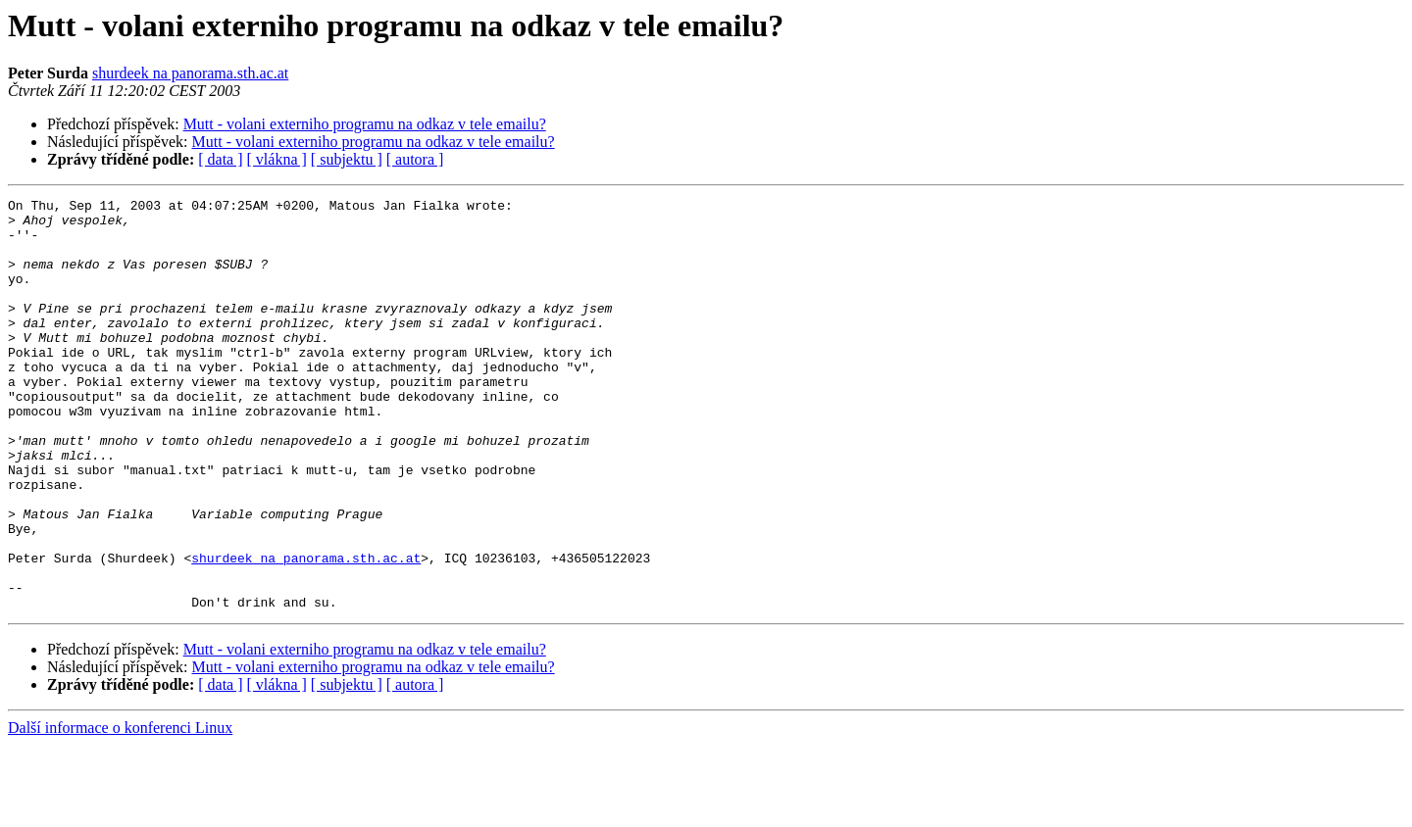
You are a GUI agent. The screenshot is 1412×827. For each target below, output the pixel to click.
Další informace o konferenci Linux (120, 810)
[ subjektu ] (346, 159)
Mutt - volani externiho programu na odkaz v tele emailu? (364, 124)
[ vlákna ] (277, 159)
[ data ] (220, 159)
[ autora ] (415, 159)
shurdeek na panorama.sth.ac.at (190, 73)
